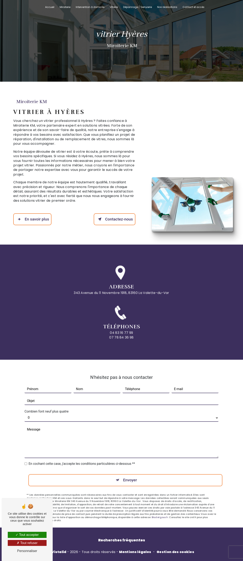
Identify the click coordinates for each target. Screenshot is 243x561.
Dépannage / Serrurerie (137, 7)
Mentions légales (135, 552)
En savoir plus (32, 219)
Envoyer (130, 472)
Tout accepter (27, 535)
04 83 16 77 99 (121, 340)
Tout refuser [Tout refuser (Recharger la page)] (27, 543)
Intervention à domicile (90, 7)
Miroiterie (65, 7)
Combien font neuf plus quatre (47, 404)
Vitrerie (114, 7)
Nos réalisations (167, 7)
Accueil (49, 7)
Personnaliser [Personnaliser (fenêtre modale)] (27, 551)
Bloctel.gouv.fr (160, 510)
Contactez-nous (114, 219)
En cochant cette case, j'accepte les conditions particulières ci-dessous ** (82, 456)
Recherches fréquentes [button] (121, 540)
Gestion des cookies (175, 552)
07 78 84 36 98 (121, 344)
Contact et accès (193, 7)
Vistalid (58, 552)
